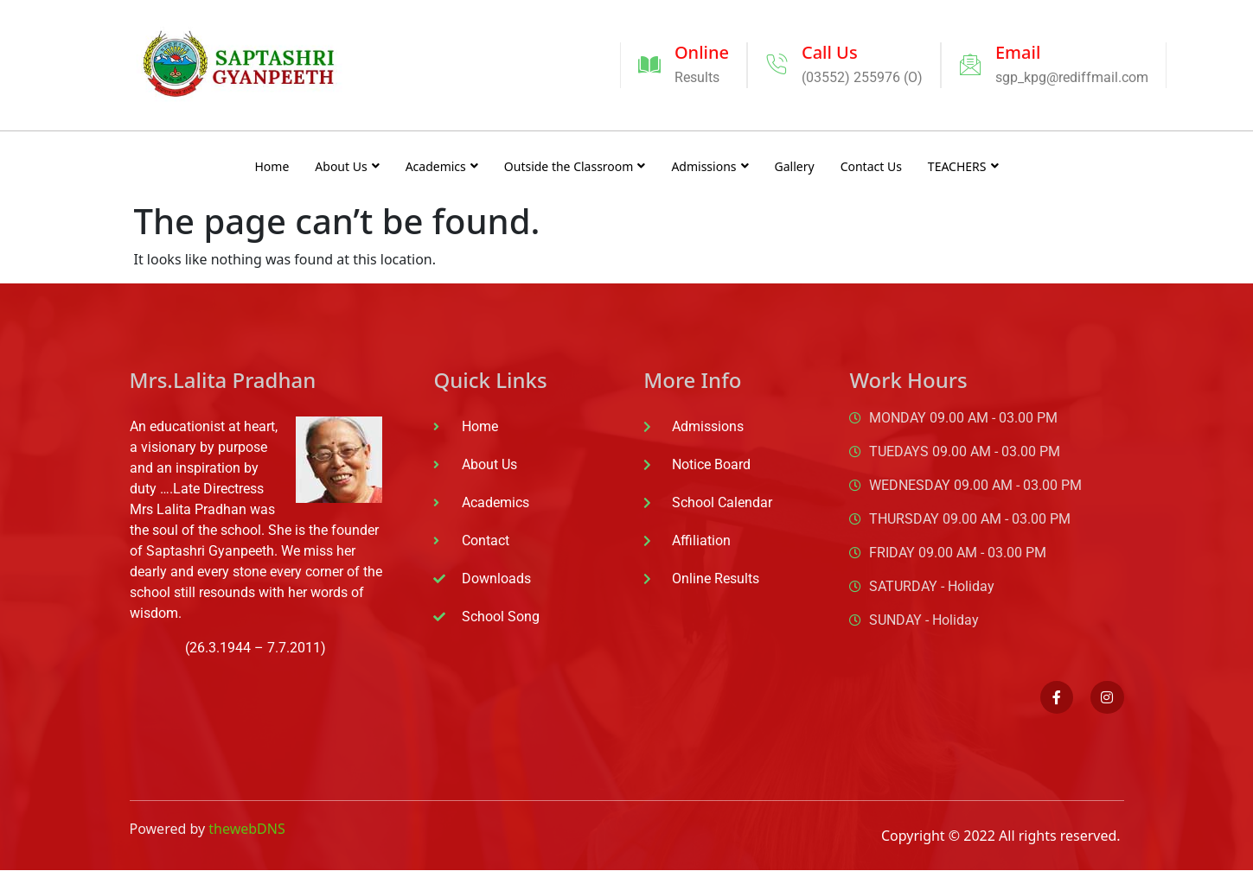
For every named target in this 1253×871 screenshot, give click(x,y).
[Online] (649, 65)
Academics (442, 166)
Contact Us (871, 166)
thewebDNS (246, 828)
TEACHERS (963, 166)
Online (701, 52)
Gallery (795, 166)
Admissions (709, 166)
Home (271, 166)
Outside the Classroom (575, 166)
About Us (347, 166)
